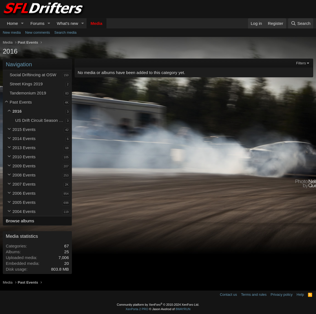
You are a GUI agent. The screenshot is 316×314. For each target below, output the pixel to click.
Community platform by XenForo (158, 304)
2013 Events (23, 147)
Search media (65, 32)
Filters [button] (301, 63)
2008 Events (23, 175)
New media (12, 32)
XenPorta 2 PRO (137, 309)
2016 (17, 111)
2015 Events (23, 129)
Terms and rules (254, 294)
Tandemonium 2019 (28, 93)
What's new (67, 23)
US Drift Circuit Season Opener (40, 120)
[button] (22, 23)
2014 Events (23, 138)
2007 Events (23, 184)
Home (12, 23)
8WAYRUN (183, 309)
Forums (37, 23)
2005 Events (23, 202)
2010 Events (23, 156)
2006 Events (23, 193)
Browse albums (20, 220)
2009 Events (23, 165)
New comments (37, 32)
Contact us (228, 294)
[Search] (300, 23)
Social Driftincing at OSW (33, 74)
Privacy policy (282, 294)
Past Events (21, 102)
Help (300, 294)
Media (97, 23)
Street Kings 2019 (26, 83)
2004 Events (23, 211)
